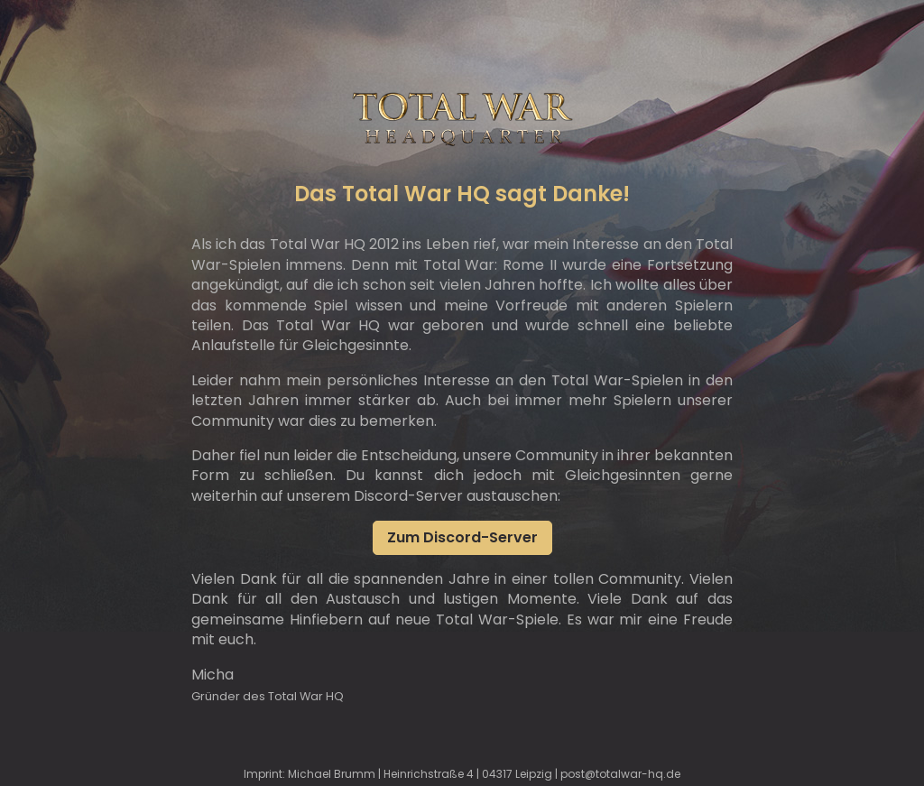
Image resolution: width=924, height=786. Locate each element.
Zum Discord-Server (462, 537)
